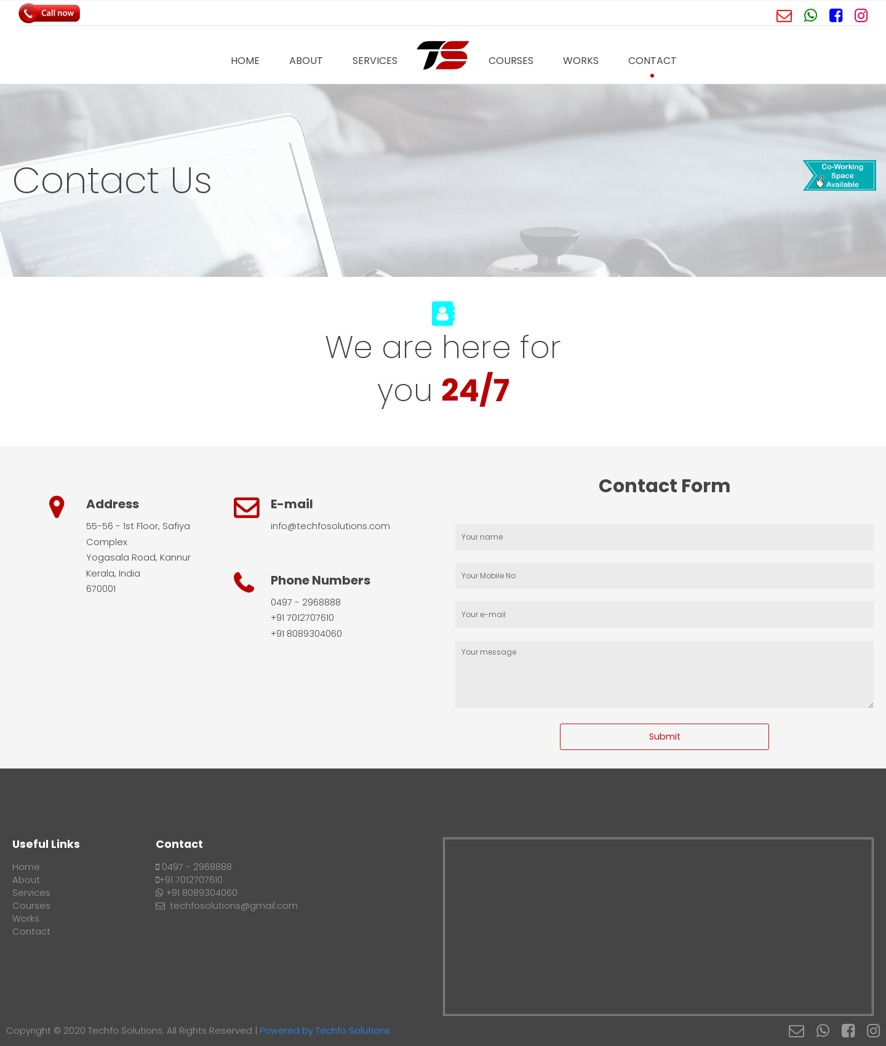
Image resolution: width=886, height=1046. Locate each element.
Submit (664, 736)
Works (581, 61)
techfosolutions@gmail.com (227, 906)
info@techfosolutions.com (330, 526)
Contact (652, 61)
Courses (511, 61)
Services (375, 61)
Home (245, 61)
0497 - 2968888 (194, 867)
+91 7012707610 (189, 880)
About (306, 61)
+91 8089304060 (196, 893)
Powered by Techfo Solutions (325, 1030)
